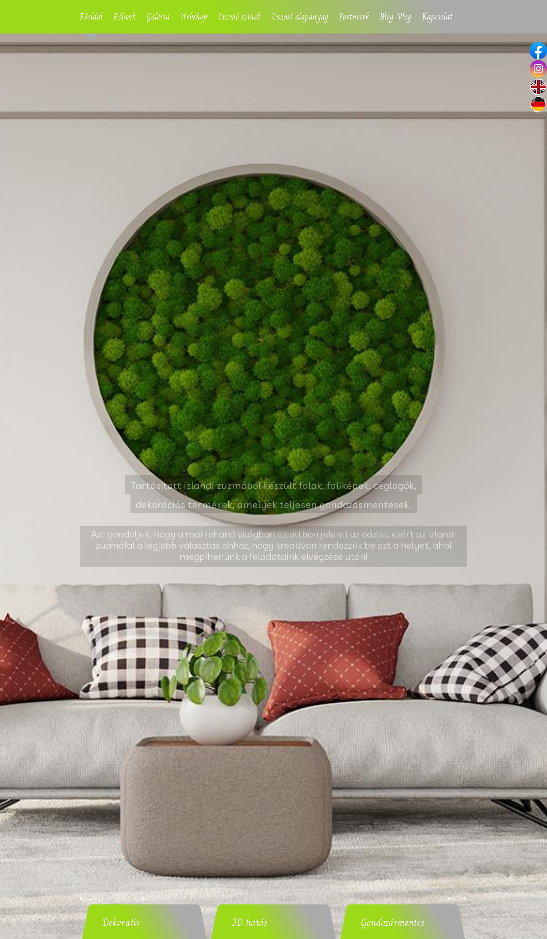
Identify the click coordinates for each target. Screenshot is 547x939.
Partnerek (354, 16)
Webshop (193, 16)
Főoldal (91, 16)
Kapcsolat (437, 16)
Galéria (158, 16)
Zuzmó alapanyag (299, 16)
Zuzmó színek (239, 16)
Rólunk (124, 16)
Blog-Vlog (395, 16)
